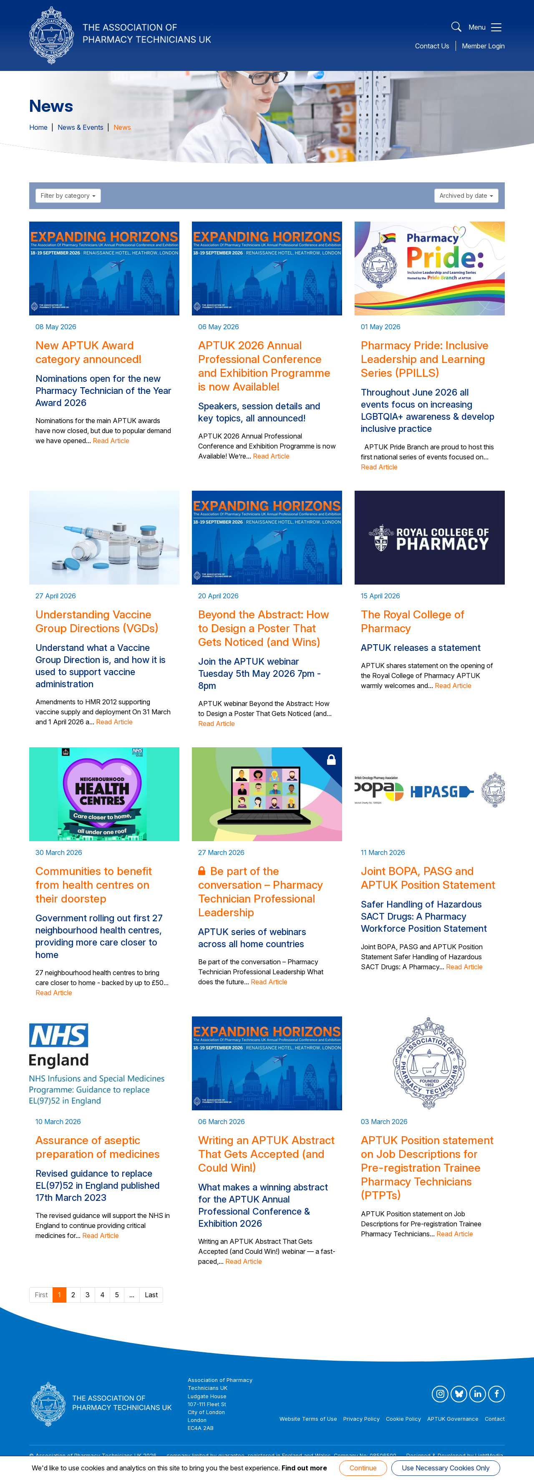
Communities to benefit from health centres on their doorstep (93, 884)
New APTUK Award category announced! (88, 352)
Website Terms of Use (308, 1419)
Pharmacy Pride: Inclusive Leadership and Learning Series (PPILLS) (425, 358)
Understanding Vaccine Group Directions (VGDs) (97, 621)
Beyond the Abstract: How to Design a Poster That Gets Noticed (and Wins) (263, 628)
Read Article (111, 440)
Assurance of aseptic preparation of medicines (97, 1146)
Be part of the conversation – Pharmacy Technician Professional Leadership (260, 891)
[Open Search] (456, 27)
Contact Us (432, 46)
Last (151, 1295)
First (41, 1295)
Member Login (483, 46)
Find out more (304, 1468)
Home (38, 127)
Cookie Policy (403, 1419)
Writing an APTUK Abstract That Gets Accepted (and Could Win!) (266, 1153)
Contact (495, 1419)
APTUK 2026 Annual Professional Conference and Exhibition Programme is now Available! (264, 365)
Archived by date (466, 195)
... (131, 1295)
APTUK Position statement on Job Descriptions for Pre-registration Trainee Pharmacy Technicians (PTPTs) (427, 1167)
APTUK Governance (453, 1419)
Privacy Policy (361, 1419)
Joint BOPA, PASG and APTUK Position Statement (428, 877)
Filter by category (68, 195)
